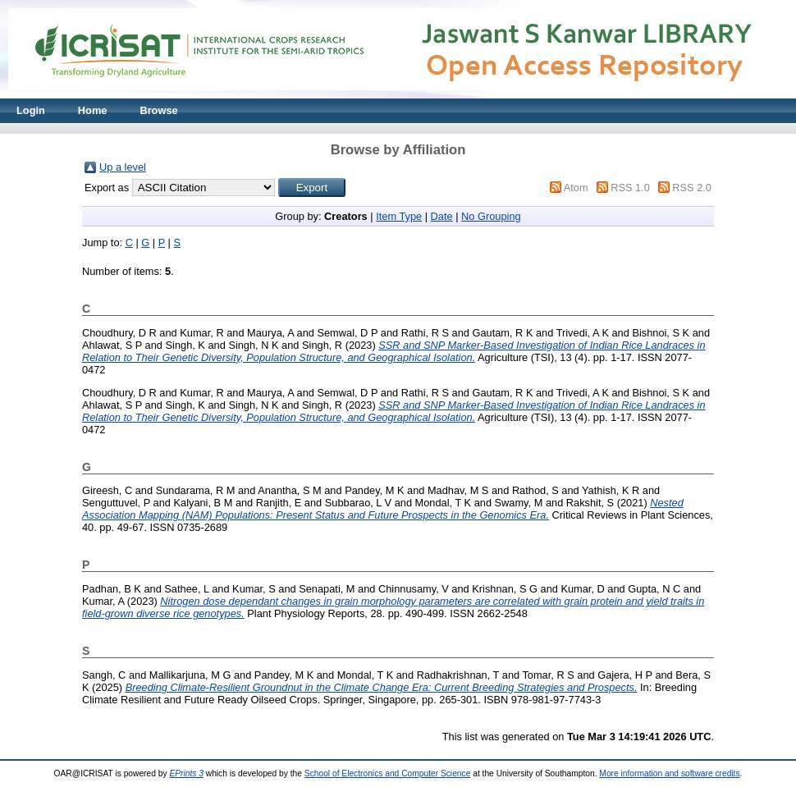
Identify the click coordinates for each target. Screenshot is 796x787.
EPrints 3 (186, 773)
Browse (158, 110)
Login (30, 110)
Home (93, 110)
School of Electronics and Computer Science (387, 773)
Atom (576, 187)
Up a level (122, 167)
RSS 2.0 (691, 187)
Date (442, 216)
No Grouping (491, 216)
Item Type (399, 216)
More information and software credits (669, 773)
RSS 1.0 (630, 187)
